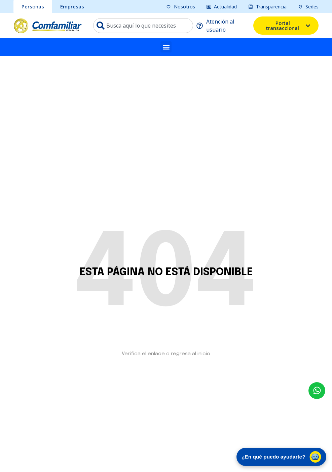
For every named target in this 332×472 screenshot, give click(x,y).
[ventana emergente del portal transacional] (286, 25)
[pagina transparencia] (267, 6)
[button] (166, 46)
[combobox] (143, 25)
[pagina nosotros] (180, 6)
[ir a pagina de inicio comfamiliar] (47, 25)
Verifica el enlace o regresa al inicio (166, 354)
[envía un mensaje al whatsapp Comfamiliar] (316, 390)
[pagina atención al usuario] (223, 25)
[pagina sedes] (308, 6)
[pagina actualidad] (222, 6)
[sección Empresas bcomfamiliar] (72, 6)
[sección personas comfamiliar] (32, 6)
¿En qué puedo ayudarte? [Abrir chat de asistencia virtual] (279, 456)
